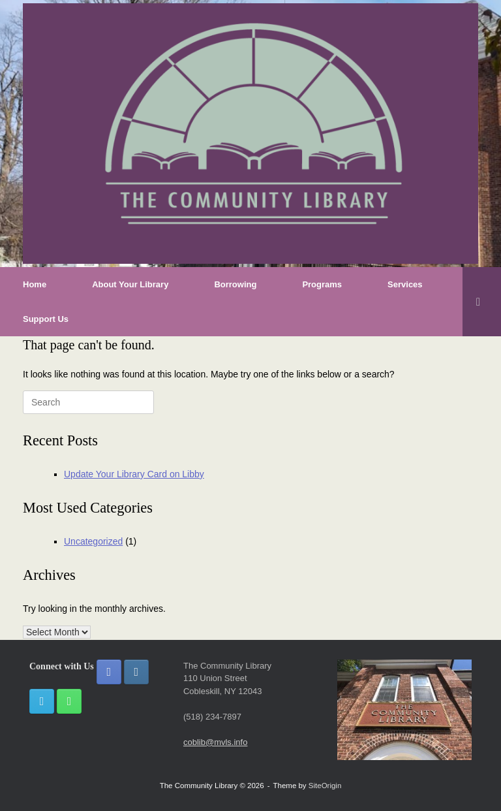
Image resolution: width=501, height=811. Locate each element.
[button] (482, 301)
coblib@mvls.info (215, 742)
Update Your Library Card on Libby (134, 474)
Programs (322, 284)
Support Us (45, 319)
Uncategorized (93, 541)
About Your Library (130, 284)
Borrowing (235, 284)
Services (405, 284)
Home (34, 284)
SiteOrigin (325, 785)
